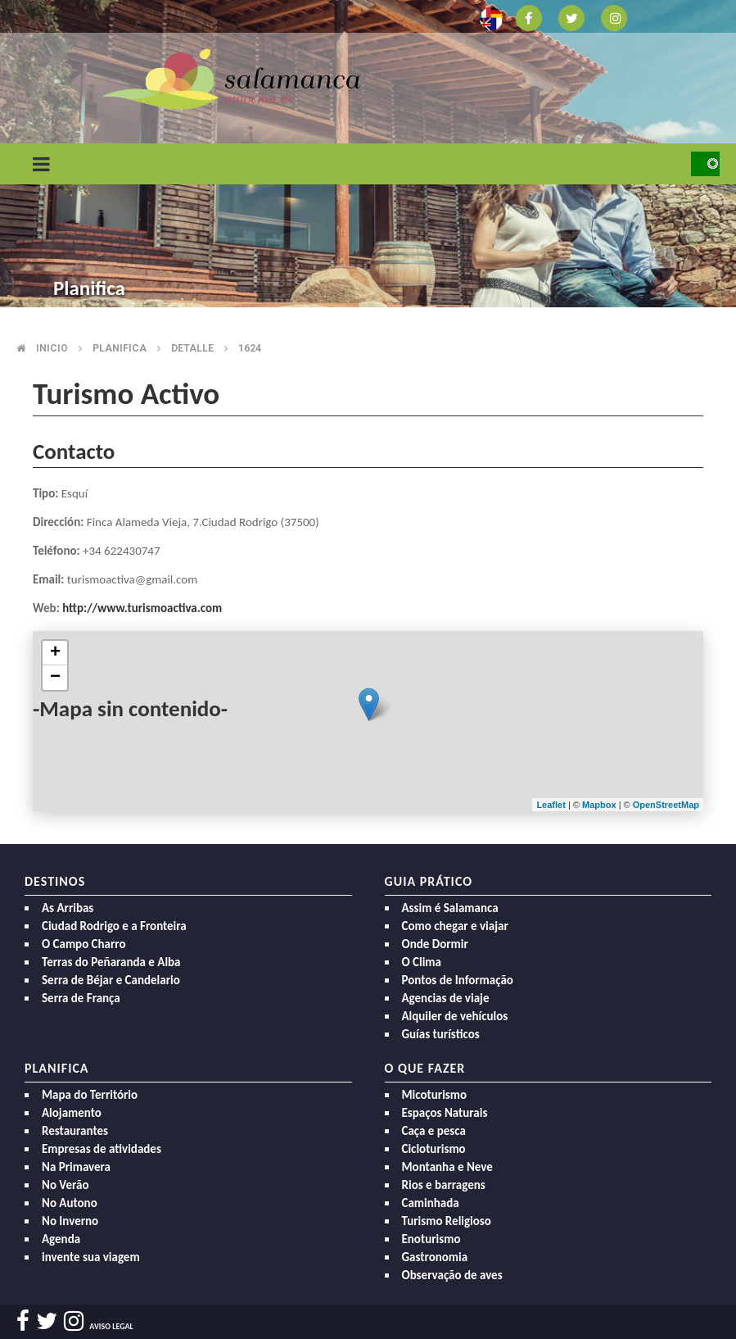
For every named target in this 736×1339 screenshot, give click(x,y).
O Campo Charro (84, 944)
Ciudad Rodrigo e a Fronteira (114, 926)
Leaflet (550, 805)
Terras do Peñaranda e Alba (111, 962)
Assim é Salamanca (450, 908)
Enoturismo (431, 1239)
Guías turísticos (441, 1034)
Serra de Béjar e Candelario (111, 980)
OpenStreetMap (666, 805)
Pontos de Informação (457, 980)
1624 (249, 348)
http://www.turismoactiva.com (142, 608)
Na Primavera (76, 1167)
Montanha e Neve (447, 1167)
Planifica (120, 348)
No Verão (65, 1185)
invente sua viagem (91, 1257)
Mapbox (600, 805)
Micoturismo (434, 1094)
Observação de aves (452, 1275)
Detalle (192, 348)
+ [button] (55, 653)
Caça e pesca (434, 1130)
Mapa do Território (90, 1094)
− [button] (55, 677)
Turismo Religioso (446, 1221)
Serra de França (81, 998)
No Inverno (70, 1221)
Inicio (52, 348)
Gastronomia (435, 1257)
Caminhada (430, 1203)
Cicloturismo (434, 1149)
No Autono (69, 1203)
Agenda (61, 1239)
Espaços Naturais (445, 1112)
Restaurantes (75, 1130)
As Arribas (67, 908)
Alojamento (72, 1112)
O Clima (421, 962)
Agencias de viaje (446, 998)
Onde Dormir (435, 944)
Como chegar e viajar (455, 926)
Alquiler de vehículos (455, 1016)
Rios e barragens (443, 1185)
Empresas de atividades (101, 1149)
